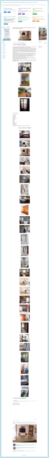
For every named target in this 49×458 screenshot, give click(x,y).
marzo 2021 (4, 58)
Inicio (23, 419)
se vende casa (23, 401)
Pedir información (20, 21)
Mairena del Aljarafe (20, 401)
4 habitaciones (15, 401)
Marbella (4, 49)
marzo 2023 (4, 56)
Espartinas (4, 47)
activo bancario (4, 45)
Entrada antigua (35, 419)
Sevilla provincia (26, 401)
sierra (3, 53)
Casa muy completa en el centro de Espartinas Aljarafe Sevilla (18, 450)
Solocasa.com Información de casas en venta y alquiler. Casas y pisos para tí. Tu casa (20, 2)
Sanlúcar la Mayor (4, 51)
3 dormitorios (4, 43)
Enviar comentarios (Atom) (17, 420)
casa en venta (18, 401)
